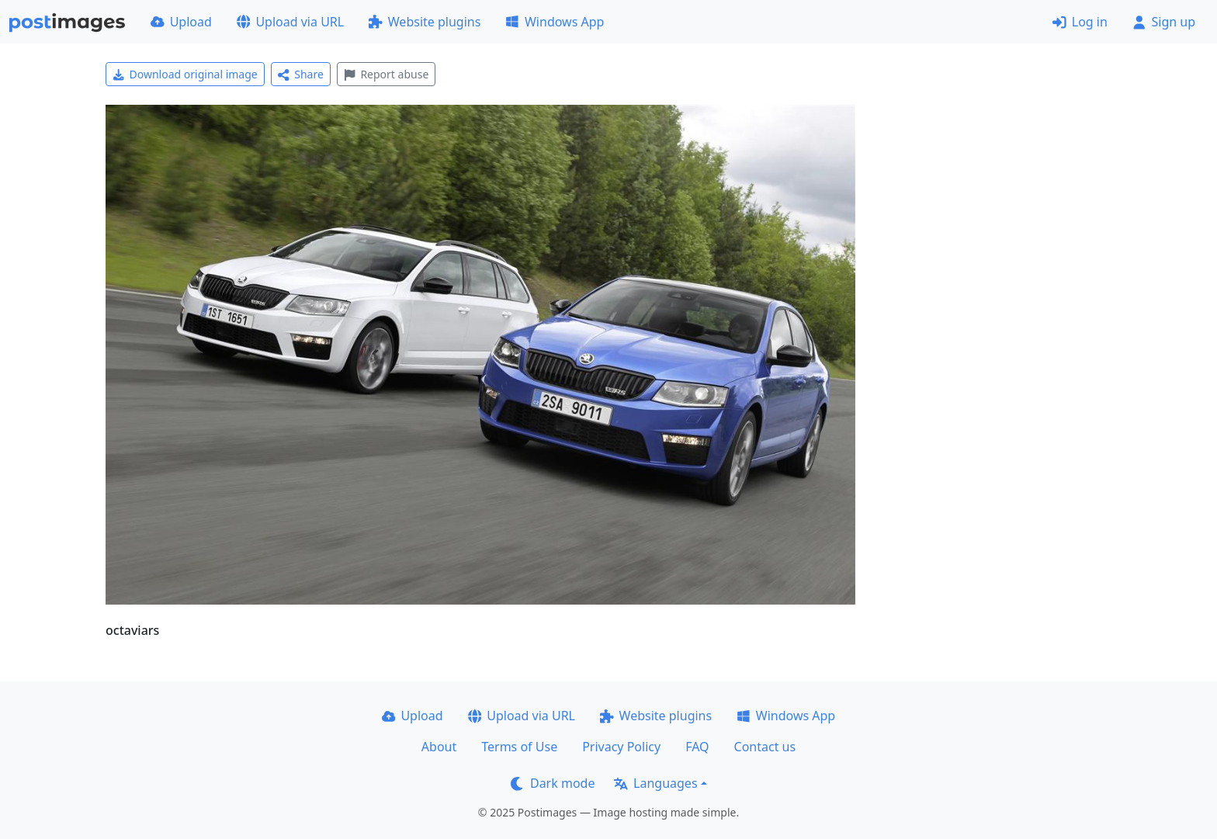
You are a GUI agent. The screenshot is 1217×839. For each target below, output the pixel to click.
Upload (181, 21)
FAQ (697, 746)
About (438, 746)
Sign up (1163, 21)
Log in (1080, 21)
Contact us (765, 746)
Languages (655, 783)
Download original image (185, 74)
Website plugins (424, 21)
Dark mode (553, 783)
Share (301, 74)
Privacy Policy (621, 746)
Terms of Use (519, 746)
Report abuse (386, 74)
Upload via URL (290, 21)
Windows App (554, 21)
